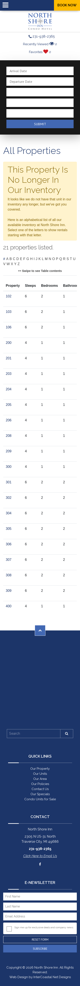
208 (9, 435)
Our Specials (40, 794)
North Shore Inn (40, 21)
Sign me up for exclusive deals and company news (43, 927)
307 (9, 559)
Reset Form (40, 939)
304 (9, 513)
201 (9, 358)
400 (9, 606)
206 (9, 420)
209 (9, 451)
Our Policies (40, 784)
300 (9, 466)
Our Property (40, 769)
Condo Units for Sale (40, 799)
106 (9, 327)
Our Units (40, 774)
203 (9, 374)
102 (9, 296)
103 (9, 312)
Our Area (40, 779)
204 (9, 389)
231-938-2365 (42, 37)
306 (9, 544)
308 (9, 575)
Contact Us (40, 789)
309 (9, 590)
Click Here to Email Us (40, 856)
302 (9, 497)
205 (9, 404)
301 (9, 482)
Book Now (67, 5)
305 (9, 528)
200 (9, 343)
